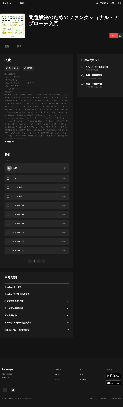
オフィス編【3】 (18, 223)
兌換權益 (83, 379)
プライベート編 (17, 232)
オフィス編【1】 (18, 205)
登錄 (119, 3)
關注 (113, 36)
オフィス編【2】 (18, 214)
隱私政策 (93, 398)
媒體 (81, 374)
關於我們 (58, 374)
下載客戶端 (104, 3)
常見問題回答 (116, 398)
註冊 (113, 3)
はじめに (14, 178)
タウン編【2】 (17, 196)
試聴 (15, 168)
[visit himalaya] (7, 3)
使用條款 (103, 398)
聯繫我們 (58, 379)
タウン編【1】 (17, 187)
